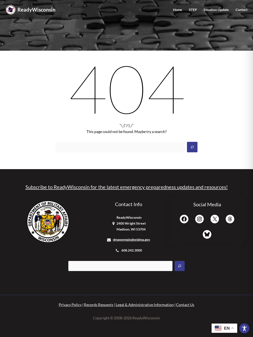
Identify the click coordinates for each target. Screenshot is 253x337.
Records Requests (98, 305)
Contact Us (185, 305)
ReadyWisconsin (36, 10)
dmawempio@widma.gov (131, 239)
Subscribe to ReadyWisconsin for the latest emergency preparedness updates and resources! (126, 187)
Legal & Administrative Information (145, 305)
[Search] (192, 147)
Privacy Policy (70, 305)
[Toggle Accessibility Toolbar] (244, 328)
